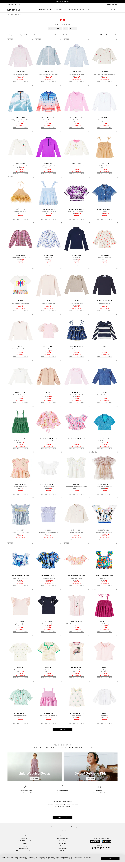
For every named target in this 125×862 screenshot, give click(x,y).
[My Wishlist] (114, 9)
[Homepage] (15, 10)
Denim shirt (104, 211)
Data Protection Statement (69, 858)
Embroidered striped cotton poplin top (48, 532)
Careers (62, 846)
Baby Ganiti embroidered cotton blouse (104, 74)
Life (69, 24)
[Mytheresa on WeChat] (109, 847)
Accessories (73, 28)
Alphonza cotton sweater (20, 669)
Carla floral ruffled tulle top (104, 486)
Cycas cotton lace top (48, 486)
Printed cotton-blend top (104, 257)
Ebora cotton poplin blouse (104, 120)
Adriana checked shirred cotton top (20, 257)
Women (9, 4)
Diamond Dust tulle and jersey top (48, 349)
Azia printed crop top (48, 440)
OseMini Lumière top (104, 165)
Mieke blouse (48, 395)
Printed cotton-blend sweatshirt (76, 165)
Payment (24, 843)
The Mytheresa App (62, 838)
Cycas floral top (76, 440)
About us (62, 836)
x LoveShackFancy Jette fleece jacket (48, 74)
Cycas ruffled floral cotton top (20, 578)
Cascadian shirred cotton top (48, 211)
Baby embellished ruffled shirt (76, 395)
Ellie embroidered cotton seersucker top (76, 624)
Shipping (24, 846)
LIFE (19, 4)
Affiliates (62, 851)
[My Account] (111, 9)
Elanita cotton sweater (48, 669)
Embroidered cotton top (20, 715)
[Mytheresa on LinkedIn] (92, 847)
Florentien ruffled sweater (76, 303)
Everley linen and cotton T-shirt (76, 669)
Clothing (16, 14)
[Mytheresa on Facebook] (95, 847)
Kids (16, 4)
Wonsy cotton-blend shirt (48, 303)
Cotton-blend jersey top (104, 303)
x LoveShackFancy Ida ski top (20, 74)
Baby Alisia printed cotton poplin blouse (76, 486)
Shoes (65, 28)
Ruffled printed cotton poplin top (104, 532)
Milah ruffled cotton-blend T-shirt (20, 349)
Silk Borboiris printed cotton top (20, 303)
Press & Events (62, 843)
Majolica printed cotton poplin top (76, 211)
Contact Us (24, 838)
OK (110, 858)
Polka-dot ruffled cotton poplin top (48, 715)
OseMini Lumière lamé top (20, 211)
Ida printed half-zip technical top (48, 165)
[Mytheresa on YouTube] (103, 847)
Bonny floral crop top (76, 578)
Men (13, 4)
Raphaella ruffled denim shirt (104, 395)
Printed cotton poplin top (48, 578)
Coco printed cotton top (20, 486)
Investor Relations (62, 848)
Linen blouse (104, 715)
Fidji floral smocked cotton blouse (20, 532)
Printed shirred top (104, 578)
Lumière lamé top (104, 624)
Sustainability (62, 841)
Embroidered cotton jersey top (48, 624)
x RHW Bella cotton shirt (76, 532)
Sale (12, 14)
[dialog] (62, 858)
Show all (51, 28)
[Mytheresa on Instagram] (101, 847)
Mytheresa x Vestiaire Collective (24, 851)
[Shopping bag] (117, 9)
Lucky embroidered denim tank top (76, 349)
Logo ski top (76, 120)
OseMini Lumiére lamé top (20, 440)
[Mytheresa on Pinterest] (98, 847)
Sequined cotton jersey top (20, 624)
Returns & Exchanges (24, 848)
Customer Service (24, 836)
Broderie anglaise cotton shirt (20, 165)
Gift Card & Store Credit (24, 841)
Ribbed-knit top (76, 257)
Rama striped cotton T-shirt (104, 349)
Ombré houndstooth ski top (48, 120)
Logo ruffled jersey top (104, 669)
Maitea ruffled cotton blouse (20, 395)
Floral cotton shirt (48, 257)
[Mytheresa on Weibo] (106, 847)
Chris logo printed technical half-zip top (20, 120)
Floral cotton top (76, 715)
